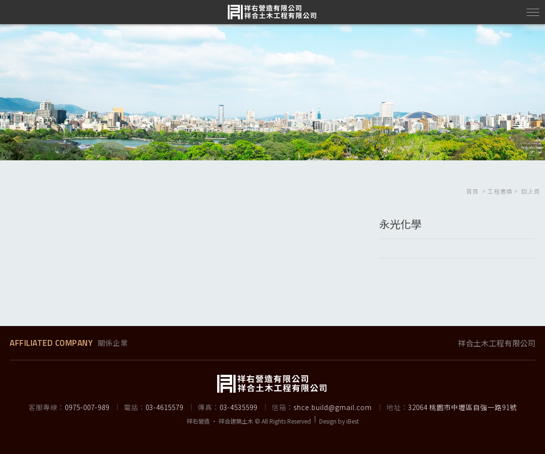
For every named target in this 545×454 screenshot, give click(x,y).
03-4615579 (164, 407)
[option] (272, 92)
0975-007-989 (87, 407)
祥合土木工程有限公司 (496, 343)
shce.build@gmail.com (333, 407)
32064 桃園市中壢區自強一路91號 (462, 407)
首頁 (472, 191)
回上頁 (530, 191)
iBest (352, 421)
